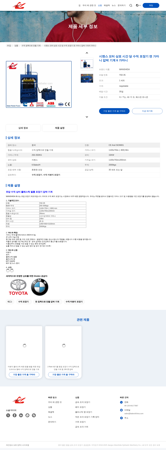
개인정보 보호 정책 (13, 445)
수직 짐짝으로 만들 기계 (31, 46)
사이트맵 (25, 445)
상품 (100, 5)
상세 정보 (23, 128)
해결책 (107, 5)
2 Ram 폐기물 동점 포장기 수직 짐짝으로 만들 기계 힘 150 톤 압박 (63, 368)
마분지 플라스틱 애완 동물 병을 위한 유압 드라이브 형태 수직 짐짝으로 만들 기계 (24, 368)
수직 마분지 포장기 (74, 302)
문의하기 (122, 5)
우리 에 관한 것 (89, 5)
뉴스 (114, 5)
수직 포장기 (23, 302)
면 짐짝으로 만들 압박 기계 (47, 302)
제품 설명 (59, 128)
